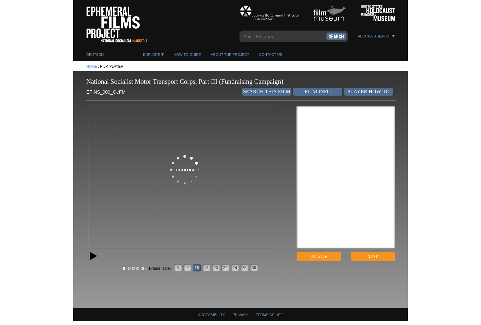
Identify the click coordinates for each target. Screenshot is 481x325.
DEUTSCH (95, 55)
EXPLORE (151, 55)
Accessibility (211, 315)
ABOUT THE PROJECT (230, 55)
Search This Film (267, 91)
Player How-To (368, 91)
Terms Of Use (269, 315)
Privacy (240, 315)
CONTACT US (270, 55)
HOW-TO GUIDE (187, 55)
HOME (91, 66)
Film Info (317, 91)
